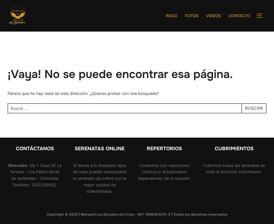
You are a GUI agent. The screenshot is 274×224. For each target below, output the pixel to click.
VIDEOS (213, 15)
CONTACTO (239, 15)
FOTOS (191, 15)
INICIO (171, 15)
